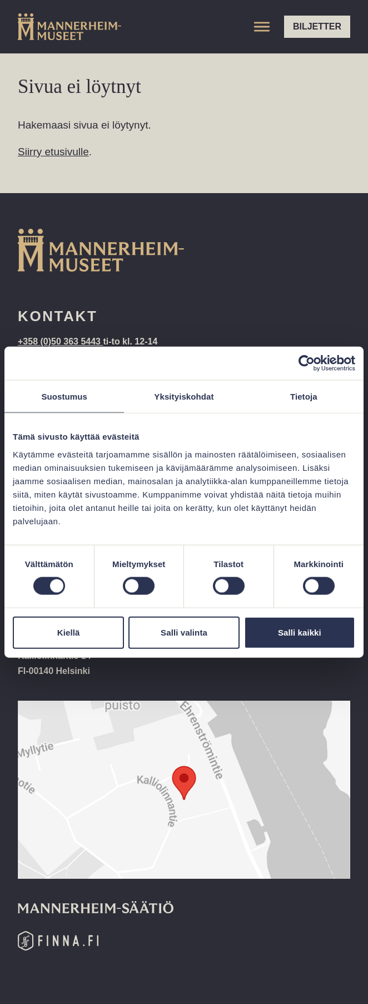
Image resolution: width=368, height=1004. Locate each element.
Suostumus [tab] (64, 396)
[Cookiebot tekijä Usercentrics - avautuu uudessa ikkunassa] (306, 363)
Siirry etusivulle (53, 152)
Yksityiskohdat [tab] (183, 396)
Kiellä (68, 632)
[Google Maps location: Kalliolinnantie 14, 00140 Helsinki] (184, 790)
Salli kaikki (299, 632)
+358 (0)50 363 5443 (60, 341)
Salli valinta (184, 632)
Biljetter (317, 26)
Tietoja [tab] (303, 396)
